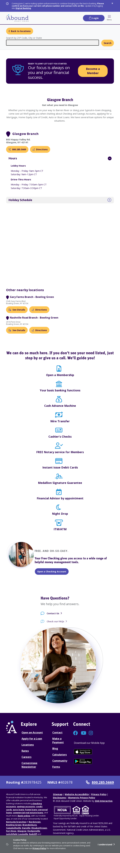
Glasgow (21, 830)
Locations (28, 744)
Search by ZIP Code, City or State (24, 37)
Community (59, 760)
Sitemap (57, 794)
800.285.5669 (100, 782)
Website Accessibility (77, 794)
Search (107, 43)
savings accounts (26, 806)
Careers (26, 757)
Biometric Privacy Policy (81, 797)
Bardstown (35, 821)
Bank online (24, 815)
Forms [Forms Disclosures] (56, 767)
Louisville (23, 834)
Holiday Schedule (20, 200)
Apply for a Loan (32, 738)
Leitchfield (11, 834)
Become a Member (93, 71)
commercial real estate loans (28, 812)
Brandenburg (29, 824)
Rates (25, 751)
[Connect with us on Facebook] (75, 733)
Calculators (59, 754)
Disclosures (59, 797)
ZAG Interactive (103, 800)
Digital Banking (23, 8)
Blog (55, 748)
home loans (31, 809)
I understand (105, 844)
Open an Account (32, 732)
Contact (57, 732)
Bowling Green (14, 824)
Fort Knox (11, 830)
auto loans (18, 809)
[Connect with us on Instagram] (91, 733)
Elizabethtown (39, 828)
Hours (12, 158)
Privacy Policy (39, 848)
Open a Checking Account (51, 571)
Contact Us (53, 615)
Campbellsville (13, 828)
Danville (26, 828)
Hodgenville (33, 830)
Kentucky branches (16, 821)
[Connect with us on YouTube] (83, 733)
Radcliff (33, 834)
